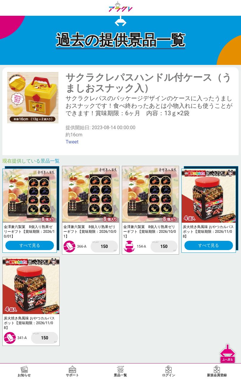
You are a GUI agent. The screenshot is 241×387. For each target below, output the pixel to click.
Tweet (72, 142)
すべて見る (29, 245)
